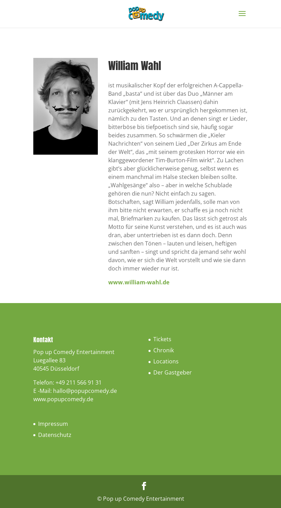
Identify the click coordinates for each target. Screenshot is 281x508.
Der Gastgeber (172, 372)
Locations (166, 361)
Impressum (53, 424)
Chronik (163, 350)
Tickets (162, 339)
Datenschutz (54, 435)
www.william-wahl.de (138, 282)
